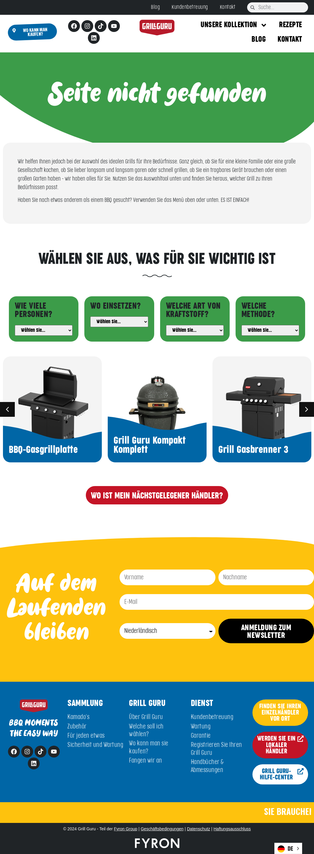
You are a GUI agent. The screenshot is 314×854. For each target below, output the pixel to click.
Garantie (201, 736)
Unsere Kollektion (234, 25)
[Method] (270, 330)
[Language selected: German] (288, 848)
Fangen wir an (145, 760)
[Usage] (119, 321)
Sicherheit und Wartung (95, 745)
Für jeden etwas (86, 736)
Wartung (201, 726)
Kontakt (228, 7)
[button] (7, 409)
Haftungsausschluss (232, 828)
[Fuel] (195, 330)
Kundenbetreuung (190, 7)
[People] (44, 330)
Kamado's (78, 717)
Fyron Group (125, 828)
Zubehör (77, 726)
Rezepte (290, 25)
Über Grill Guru (146, 717)
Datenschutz (198, 828)
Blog (155, 7)
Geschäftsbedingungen (162, 828)
